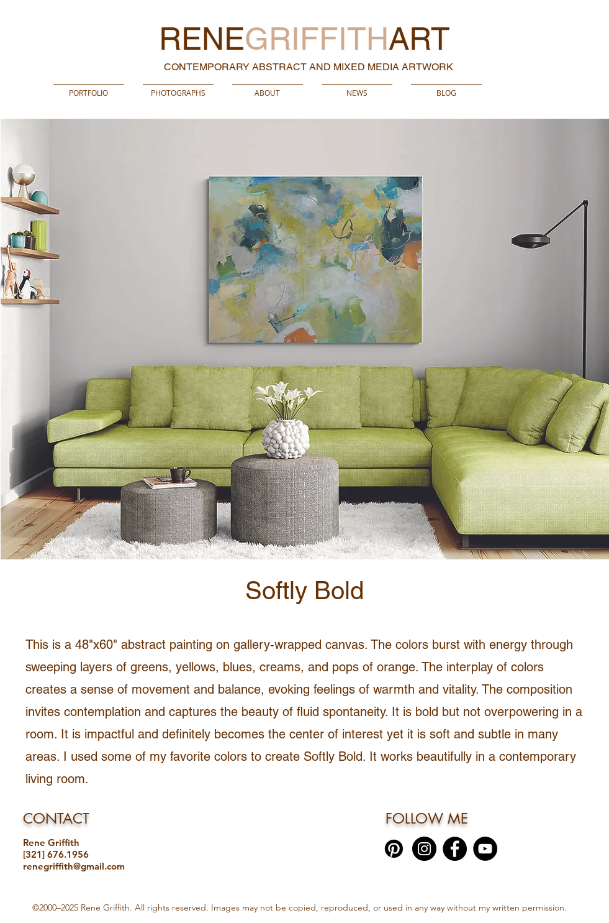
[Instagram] (424, 849)
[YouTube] (485, 849)
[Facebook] (455, 849)
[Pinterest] (394, 849)
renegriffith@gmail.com (74, 866)
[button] (178, 87)
